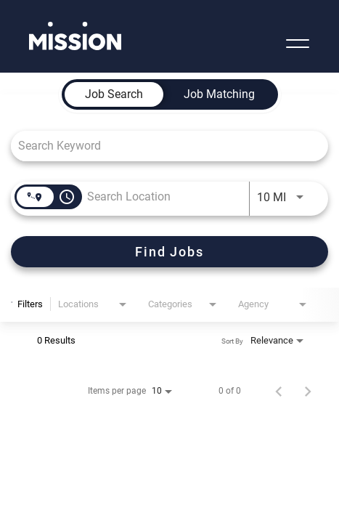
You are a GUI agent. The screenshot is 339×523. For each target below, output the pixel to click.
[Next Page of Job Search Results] (307, 390)
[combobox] (162, 145)
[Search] (169, 251)
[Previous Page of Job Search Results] (278, 390)
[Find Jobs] (169, 251)
